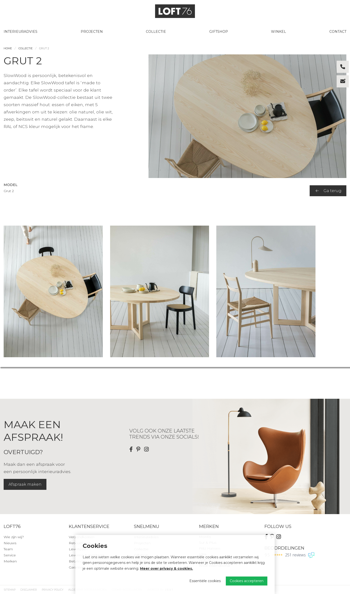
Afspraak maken (25, 484)
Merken (10, 561)
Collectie (156, 31)
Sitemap (10, 589)
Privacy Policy (52, 589)
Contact (337, 31)
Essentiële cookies (205, 581)
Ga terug (328, 190)
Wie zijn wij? (14, 537)
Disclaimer (28, 589)
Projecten (92, 31)
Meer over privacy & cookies (166, 568)
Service (10, 555)
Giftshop (218, 31)
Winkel (278, 31)
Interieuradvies (20, 31)
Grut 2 (44, 48)
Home (8, 48)
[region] (175, 291)
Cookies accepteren (246, 581)
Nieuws (10, 543)
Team (8, 549)
